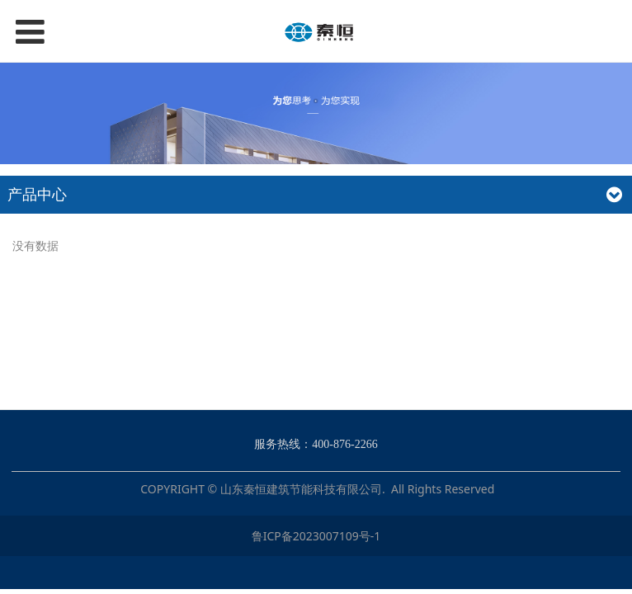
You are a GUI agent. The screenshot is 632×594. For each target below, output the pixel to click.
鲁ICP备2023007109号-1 (316, 536)
